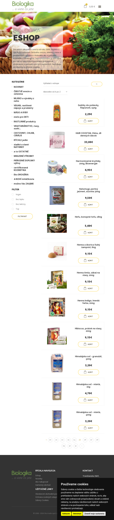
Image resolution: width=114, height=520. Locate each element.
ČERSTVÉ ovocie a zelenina (23, 92)
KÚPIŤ (88, 120)
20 (50, 440)
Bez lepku (18, 199)
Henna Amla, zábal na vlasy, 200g (88, 273)
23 (68, 440)
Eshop (38, 475)
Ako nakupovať (41, 482)
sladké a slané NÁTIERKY (21, 145)
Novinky (38, 479)
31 (76, 446)
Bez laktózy (19, 204)
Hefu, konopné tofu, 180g (88, 217)
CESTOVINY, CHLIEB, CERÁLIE (24, 134)
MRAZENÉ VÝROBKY (24, 156)
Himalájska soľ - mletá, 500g (88, 413)
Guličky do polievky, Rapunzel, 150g (88, 106)
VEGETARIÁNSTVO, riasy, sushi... (26, 127)
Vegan (16, 194)
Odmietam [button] (77, 514)
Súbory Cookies (42, 500)
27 (91, 440)
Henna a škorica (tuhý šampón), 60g (88, 246)
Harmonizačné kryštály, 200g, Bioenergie (88, 162)
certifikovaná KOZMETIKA (21, 168)
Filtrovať (22, 216)
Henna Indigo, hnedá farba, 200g (88, 301)
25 (80, 440)
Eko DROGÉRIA (21, 174)
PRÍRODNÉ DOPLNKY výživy (24, 161)
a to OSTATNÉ (21, 151)
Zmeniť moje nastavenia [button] (94, 514)
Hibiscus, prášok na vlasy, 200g (88, 329)
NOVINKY (18, 87)
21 (56, 440)
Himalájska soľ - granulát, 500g (88, 357)
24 (74, 440)
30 (70, 446)
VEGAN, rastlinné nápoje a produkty (23, 106)
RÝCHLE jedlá (21, 140)
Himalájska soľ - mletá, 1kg (88, 385)
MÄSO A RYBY (21, 112)
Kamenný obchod (42, 485)
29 (64, 446)
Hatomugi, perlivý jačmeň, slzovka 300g (88, 190)
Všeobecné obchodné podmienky (49, 494)
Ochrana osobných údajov (46, 497)
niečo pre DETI (21, 117)
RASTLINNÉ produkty (25, 121)
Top (15, 209)
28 (97, 440)
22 (62, 440)
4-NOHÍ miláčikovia (24, 179)
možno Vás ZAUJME (24, 183)
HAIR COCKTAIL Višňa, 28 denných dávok (88, 134)
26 (85, 440)
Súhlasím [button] (66, 514)
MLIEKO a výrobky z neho (24, 99)
